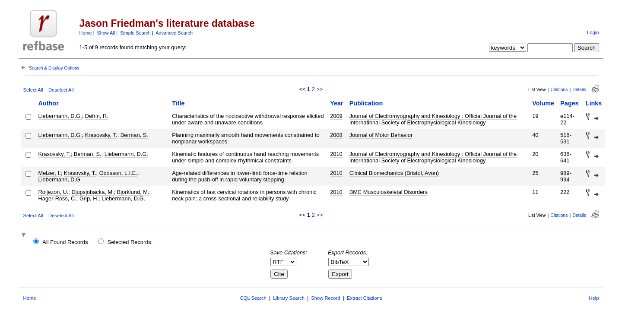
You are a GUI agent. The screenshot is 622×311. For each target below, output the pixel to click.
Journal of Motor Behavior (381, 135)
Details (579, 89)
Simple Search (135, 32)
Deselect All (60, 89)
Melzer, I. (49, 173)
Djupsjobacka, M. (92, 192)
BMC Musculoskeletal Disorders (388, 192)
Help (594, 298)
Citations (559, 89)
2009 (336, 116)
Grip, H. (88, 198)
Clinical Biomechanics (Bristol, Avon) (394, 173)
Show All (106, 32)
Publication (366, 103)
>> (319, 89)
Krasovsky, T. (101, 135)
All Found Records (65, 242)
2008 (336, 135)
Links (594, 103)
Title (178, 103)
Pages (569, 103)
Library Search (289, 298)
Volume (543, 103)
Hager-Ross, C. (57, 198)
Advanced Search (174, 32)
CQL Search (253, 298)
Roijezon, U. (53, 192)
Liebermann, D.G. (60, 116)
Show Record (325, 298)
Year (336, 103)
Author (48, 103)
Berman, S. (134, 135)
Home (85, 32)
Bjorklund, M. (133, 192)
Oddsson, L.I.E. (118, 173)
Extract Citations (364, 298)
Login (593, 32)
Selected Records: (130, 242)
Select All (33, 89)
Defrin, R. (96, 116)
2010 (336, 154)
